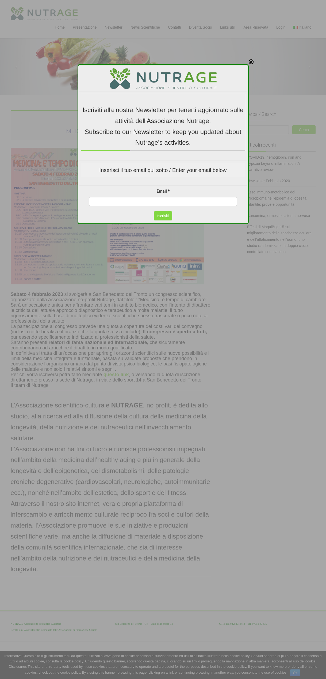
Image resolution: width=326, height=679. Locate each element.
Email (163, 149)
